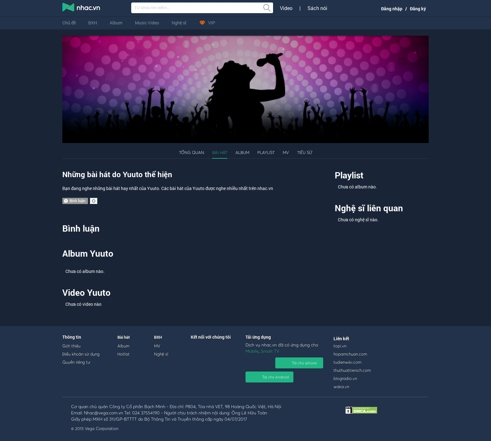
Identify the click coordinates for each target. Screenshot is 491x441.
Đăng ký (418, 9)
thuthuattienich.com (352, 370)
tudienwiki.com (347, 362)
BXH (92, 23)
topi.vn (339, 345)
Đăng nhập (391, 9)
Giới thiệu (71, 345)
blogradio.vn (345, 378)
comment (75, 201)
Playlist (266, 152)
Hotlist (123, 353)
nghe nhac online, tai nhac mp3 (81, 8)
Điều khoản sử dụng (81, 353)
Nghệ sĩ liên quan (369, 208)
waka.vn (341, 386)
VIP (207, 22)
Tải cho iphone (304, 363)
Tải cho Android (275, 377)
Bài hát (219, 152)
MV (286, 152)
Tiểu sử (304, 152)
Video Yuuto (86, 292)
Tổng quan (191, 152)
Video (286, 8)
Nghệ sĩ (179, 23)
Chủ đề (69, 23)
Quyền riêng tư (76, 362)
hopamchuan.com (350, 353)
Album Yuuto (87, 253)
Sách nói (317, 8)
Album (116, 23)
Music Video (147, 23)
